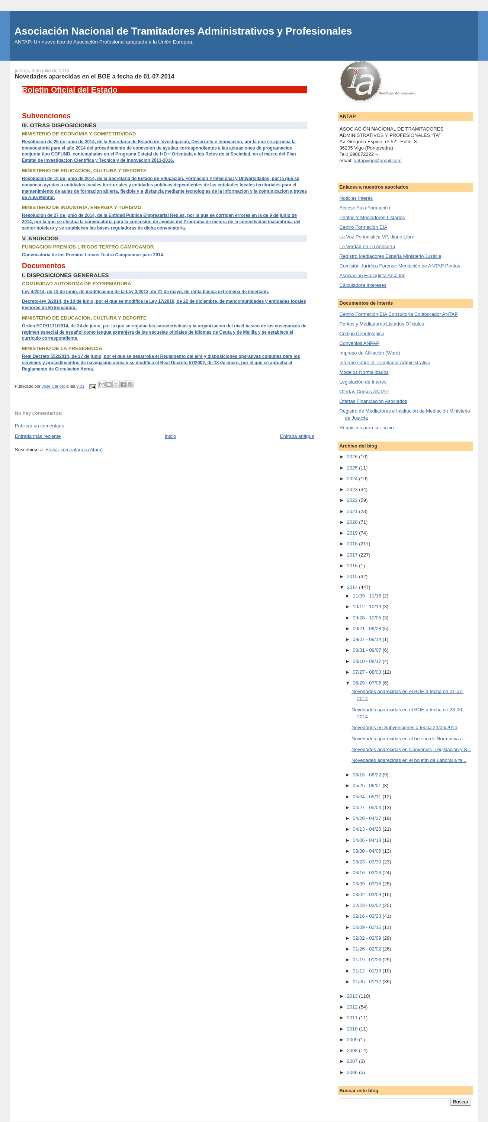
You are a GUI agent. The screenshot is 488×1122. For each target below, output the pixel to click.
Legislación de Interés (363, 382)
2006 (353, 1072)
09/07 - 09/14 (367, 639)
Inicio (170, 436)
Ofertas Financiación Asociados (373, 401)
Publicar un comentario (39, 426)
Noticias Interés (356, 198)
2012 (353, 1007)
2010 (353, 1029)
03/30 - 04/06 (367, 851)
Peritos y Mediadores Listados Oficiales (382, 324)
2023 (353, 489)
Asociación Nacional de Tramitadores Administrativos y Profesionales (183, 31)
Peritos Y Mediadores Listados (372, 217)
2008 (353, 1050)
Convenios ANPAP (359, 343)
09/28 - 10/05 (367, 618)
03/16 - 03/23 (367, 872)
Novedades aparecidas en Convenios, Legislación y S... (411, 749)
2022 (353, 500)
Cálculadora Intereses (363, 285)
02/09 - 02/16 (367, 927)
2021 (353, 511)
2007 (353, 1061)
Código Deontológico (362, 333)
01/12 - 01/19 (367, 971)
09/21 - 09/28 (367, 628)
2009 (353, 1039)
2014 (353, 587)
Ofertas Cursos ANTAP (364, 391)
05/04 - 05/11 (367, 796)
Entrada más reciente (38, 436)
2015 (353, 576)
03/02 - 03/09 (367, 894)
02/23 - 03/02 (367, 905)
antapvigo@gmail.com (378, 160)
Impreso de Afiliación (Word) (370, 353)
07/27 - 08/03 (367, 672)
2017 (353, 555)
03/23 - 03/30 (367, 862)
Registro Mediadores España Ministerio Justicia (391, 256)
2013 (353, 996)
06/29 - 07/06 (367, 683)
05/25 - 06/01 (367, 785)
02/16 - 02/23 (367, 916)
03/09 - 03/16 (367, 884)
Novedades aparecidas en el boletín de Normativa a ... (409, 738)
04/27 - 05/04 (367, 807)
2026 (353, 456)
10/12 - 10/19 (367, 606)
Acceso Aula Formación (365, 208)
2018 (353, 543)
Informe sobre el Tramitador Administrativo (385, 362)
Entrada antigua (297, 436)
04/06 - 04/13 (367, 840)
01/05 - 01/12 (367, 981)
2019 (353, 533)
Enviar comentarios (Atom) (74, 449)
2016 (353, 565)
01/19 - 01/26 (367, 959)
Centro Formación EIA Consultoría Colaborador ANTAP (399, 314)
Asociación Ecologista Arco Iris (372, 275)
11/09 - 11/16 (367, 596)
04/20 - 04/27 (367, 818)
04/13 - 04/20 (367, 829)
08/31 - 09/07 (367, 650)
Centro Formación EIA (364, 227)
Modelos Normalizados (364, 372)
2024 (353, 478)
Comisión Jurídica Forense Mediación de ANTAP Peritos (400, 266)
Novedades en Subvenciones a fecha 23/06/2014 (404, 727)
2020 (353, 522)
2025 (353, 468)
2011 (353, 1017)
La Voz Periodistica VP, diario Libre (377, 237)
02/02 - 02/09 (367, 938)
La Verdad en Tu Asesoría (367, 246)
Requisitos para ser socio (367, 427)
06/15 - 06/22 (367, 775)
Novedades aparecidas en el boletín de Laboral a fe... (408, 760)
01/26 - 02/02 (367, 949)
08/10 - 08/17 (367, 661)
